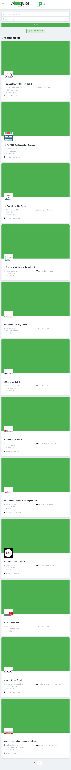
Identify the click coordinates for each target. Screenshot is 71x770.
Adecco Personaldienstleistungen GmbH (20, 500)
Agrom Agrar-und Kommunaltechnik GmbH (21, 741)
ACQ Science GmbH (12, 382)
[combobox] (35, 14)
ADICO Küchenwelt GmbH (14, 562)
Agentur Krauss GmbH (13, 680)
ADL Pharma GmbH (12, 623)
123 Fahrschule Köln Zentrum (16, 206)
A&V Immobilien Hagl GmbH (15, 324)
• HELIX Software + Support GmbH (18, 84)
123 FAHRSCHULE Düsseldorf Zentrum (19, 145)
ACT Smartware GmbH (13, 439)
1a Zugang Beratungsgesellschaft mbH (19, 267)
